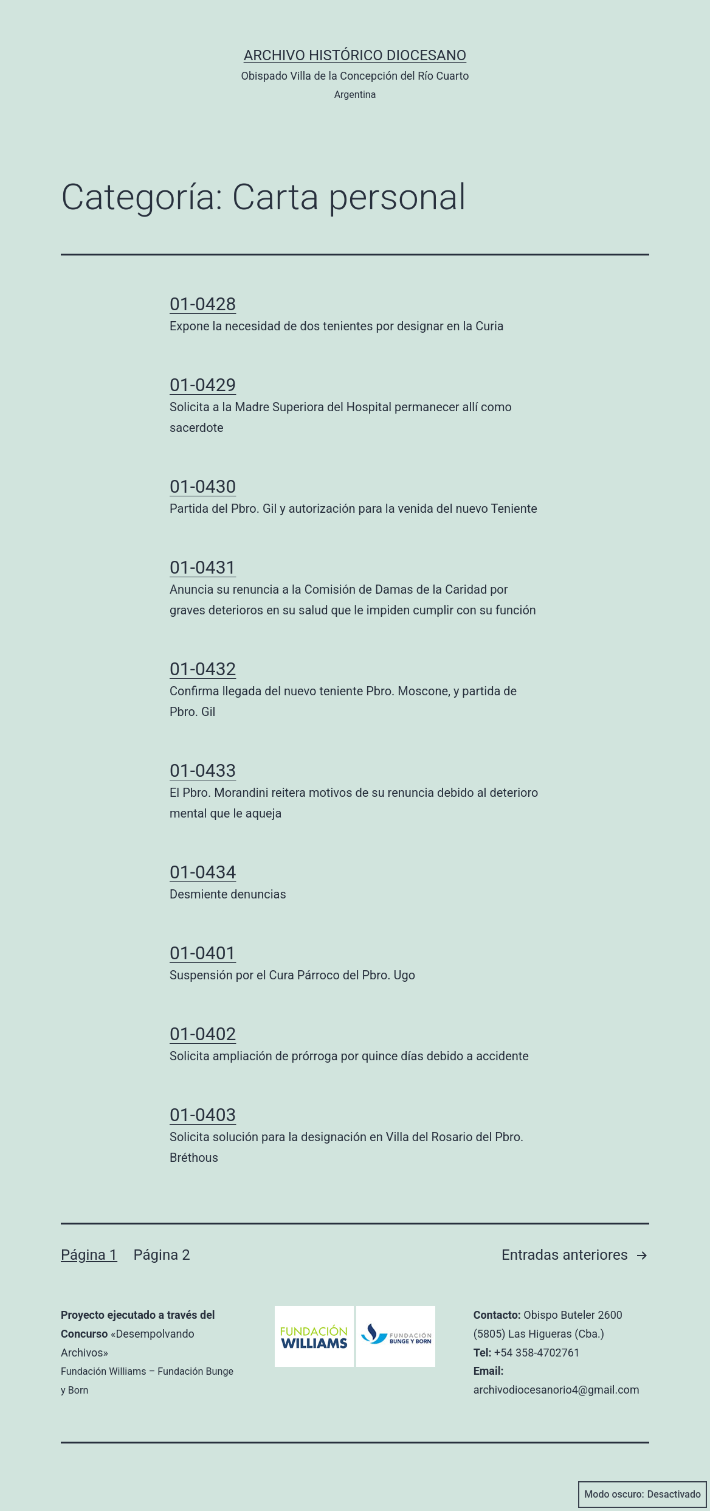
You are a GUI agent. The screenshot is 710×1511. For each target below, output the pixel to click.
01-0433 (203, 770)
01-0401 (203, 953)
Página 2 (162, 1254)
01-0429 (203, 384)
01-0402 (203, 1033)
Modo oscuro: (642, 1494)
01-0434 (203, 872)
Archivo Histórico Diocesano (355, 55)
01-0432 (203, 668)
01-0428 (203, 303)
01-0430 (203, 486)
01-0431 (203, 567)
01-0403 (203, 1114)
